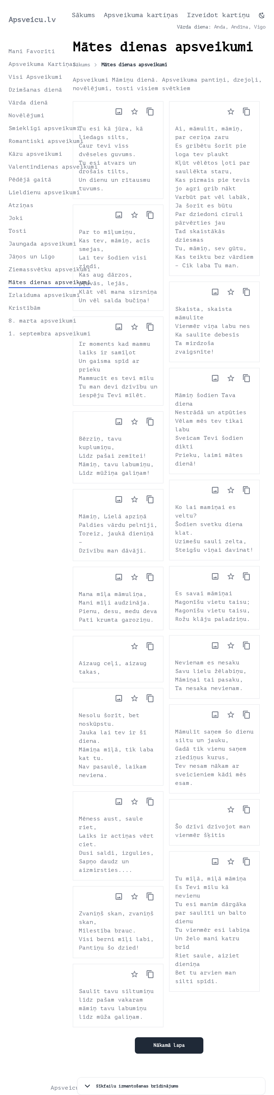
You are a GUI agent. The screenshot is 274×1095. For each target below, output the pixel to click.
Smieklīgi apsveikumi (44, 128)
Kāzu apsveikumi (35, 154)
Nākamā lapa (169, 1045)
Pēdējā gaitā (30, 179)
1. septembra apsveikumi (50, 333)
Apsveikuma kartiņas (141, 15)
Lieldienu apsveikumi (44, 192)
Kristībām (25, 308)
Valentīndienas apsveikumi (53, 167)
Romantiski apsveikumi (46, 141)
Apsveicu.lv (32, 20)
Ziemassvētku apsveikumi (50, 269)
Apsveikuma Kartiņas (42, 64)
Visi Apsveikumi (35, 77)
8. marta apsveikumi (42, 321)
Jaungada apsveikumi (42, 244)
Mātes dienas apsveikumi (50, 282)
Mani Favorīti (32, 51)
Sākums (83, 15)
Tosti (17, 231)
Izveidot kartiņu (218, 15)
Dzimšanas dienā (35, 90)
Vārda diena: (194, 27)
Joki (16, 218)
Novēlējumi (26, 115)
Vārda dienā (28, 102)
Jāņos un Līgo (32, 256)
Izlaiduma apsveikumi (44, 295)
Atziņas (21, 205)
